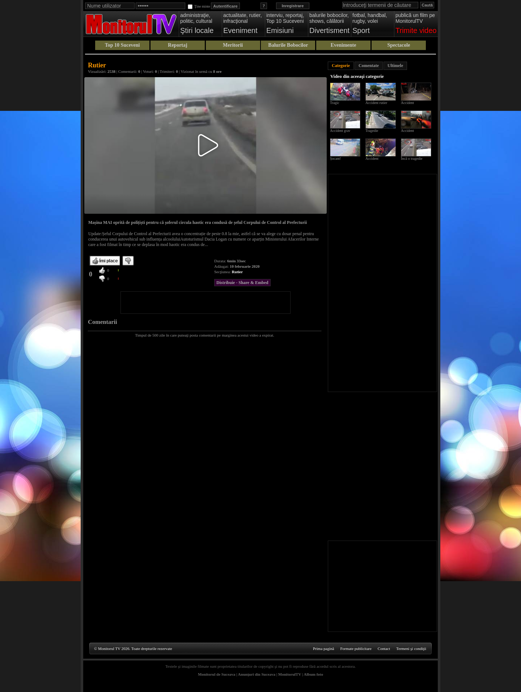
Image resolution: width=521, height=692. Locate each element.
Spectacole (398, 45)
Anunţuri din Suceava (256, 674)
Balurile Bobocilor (288, 45)
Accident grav (340, 131)
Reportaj (177, 45)
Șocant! (335, 159)
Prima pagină (323, 648)
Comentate (369, 65)
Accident (407, 103)
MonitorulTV (289, 674)
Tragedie (371, 131)
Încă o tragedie (411, 159)
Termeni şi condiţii (411, 648)
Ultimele (395, 65)
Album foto (313, 674)
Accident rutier (376, 103)
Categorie (341, 65)
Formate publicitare (355, 648)
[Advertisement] (205, 302)
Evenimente (343, 45)
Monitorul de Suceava (216, 674)
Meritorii (233, 45)
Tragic (334, 103)
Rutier (237, 272)
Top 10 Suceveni (122, 45)
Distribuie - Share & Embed (242, 282)
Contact (384, 648)
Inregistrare (293, 6)
